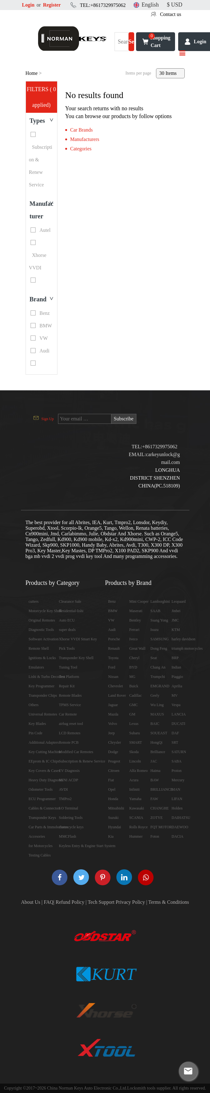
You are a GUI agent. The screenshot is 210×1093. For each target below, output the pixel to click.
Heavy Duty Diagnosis (46, 780)
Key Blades (37, 723)
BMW (113, 611)
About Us (30, 902)
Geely (154, 695)
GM (132, 714)
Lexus (133, 723)
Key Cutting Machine (45, 752)
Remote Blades (70, 695)
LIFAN (177, 799)
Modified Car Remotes (76, 752)
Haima (155, 770)
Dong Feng (158, 648)
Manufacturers (84, 139)
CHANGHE (159, 808)
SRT (175, 742)
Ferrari (134, 629)
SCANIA (136, 817)
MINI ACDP (68, 780)
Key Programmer (42, 686)
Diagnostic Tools (41, 629)
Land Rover (117, 695)
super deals (67, 629)
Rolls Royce (138, 827)
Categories (80, 148)
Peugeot (114, 761)
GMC (133, 705)
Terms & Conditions (168, 902)
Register (52, 5)
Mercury (178, 780)
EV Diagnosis (69, 770)
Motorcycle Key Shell (45, 611)
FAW (154, 799)
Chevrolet (115, 686)
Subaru (134, 733)
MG (132, 676)
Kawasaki (136, 808)
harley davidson (183, 639)
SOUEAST (158, 733)
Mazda (113, 714)
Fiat (111, 780)
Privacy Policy (130, 902)
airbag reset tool (71, 723)
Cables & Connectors (45, 808)
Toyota (113, 658)
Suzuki (113, 817)
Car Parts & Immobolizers (48, 827)
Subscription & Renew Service (82, 761)
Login (28, 5)
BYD (133, 667)
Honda (113, 799)
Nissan (113, 676)
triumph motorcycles (187, 648)
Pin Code (35, 733)
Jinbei (176, 611)
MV (175, 695)
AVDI (63, 789)
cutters (34, 601)
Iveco (133, 639)
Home (32, 73)
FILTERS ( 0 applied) (41, 97)
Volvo (112, 723)
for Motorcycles (41, 846)
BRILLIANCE (161, 789)
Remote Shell (39, 648)
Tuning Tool (68, 667)
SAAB (155, 611)
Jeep (111, 733)
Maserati (135, 611)
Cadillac (135, 695)
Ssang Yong (159, 620)
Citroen (114, 770)
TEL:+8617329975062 (103, 5)
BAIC (154, 723)
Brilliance (157, 752)
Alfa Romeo (138, 770)
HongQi (156, 742)
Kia (111, 836)
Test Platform (69, 676)
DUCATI (178, 723)
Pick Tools (67, 648)
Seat (153, 658)
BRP (175, 658)
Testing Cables (40, 855)
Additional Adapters (44, 742)
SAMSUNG (159, 639)
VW (111, 620)
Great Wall (137, 648)
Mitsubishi (116, 808)
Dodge (113, 752)
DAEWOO (180, 827)
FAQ (48, 902)
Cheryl (134, 658)
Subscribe (124, 418)
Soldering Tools (71, 817)
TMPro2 (65, 799)
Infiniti (134, 789)
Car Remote (68, 714)
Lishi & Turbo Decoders (47, 676)
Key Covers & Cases (44, 770)
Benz (112, 601)
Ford (111, 667)
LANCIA (179, 714)
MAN (176, 789)
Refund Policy (70, 902)
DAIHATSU (181, 817)
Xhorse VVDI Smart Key (78, 639)
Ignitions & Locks (42, 658)
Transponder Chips (43, 695)
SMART (135, 742)
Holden (177, 808)
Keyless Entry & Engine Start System (87, 846)
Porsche (114, 639)
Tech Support (101, 902)
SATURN (179, 752)
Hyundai (114, 827)
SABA (177, 761)
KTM (176, 629)
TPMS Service (70, 705)
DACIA (177, 836)
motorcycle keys (71, 827)
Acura (133, 780)
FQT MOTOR (161, 827)
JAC (153, 761)
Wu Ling (157, 705)
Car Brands (81, 130)
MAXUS (157, 714)
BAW (154, 780)
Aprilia (177, 686)
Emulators (36, 667)
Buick (133, 686)
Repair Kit (67, 686)
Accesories (37, 836)
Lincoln (135, 761)
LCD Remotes (70, 733)
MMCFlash (67, 836)
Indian (176, 667)
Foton (154, 836)
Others (34, 705)
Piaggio (177, 676)
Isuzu (154, 629)
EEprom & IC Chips (44, 761)
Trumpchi (157, 676)
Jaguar (113, 705)
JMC (175, 620)
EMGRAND (159, 686)
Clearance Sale (70, 601)
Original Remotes (42, 620)
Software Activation (44, 639)
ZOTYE (156, 817)
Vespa (176, 705)
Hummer (136, 836)
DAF (175, 733)
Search (131, 45)
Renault (114, 648)
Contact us (170, 14)
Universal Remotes (43, 714)
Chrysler (114, 742)
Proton (177, 770)
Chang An (157, 667)
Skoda (134, 752)
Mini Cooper (139, 601)
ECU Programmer (42, 799)
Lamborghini (160, 601)
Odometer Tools (41, 789)
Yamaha (135, 799)
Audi (112, 629)
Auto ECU (67, 620)
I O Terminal (68, 808)
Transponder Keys (42, 817)
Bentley (135, 620)
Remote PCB (69, 742)
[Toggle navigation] (182, 53)
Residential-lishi (71, 611)
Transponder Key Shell (76, 658)
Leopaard (179, 601)
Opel (111, 789)
